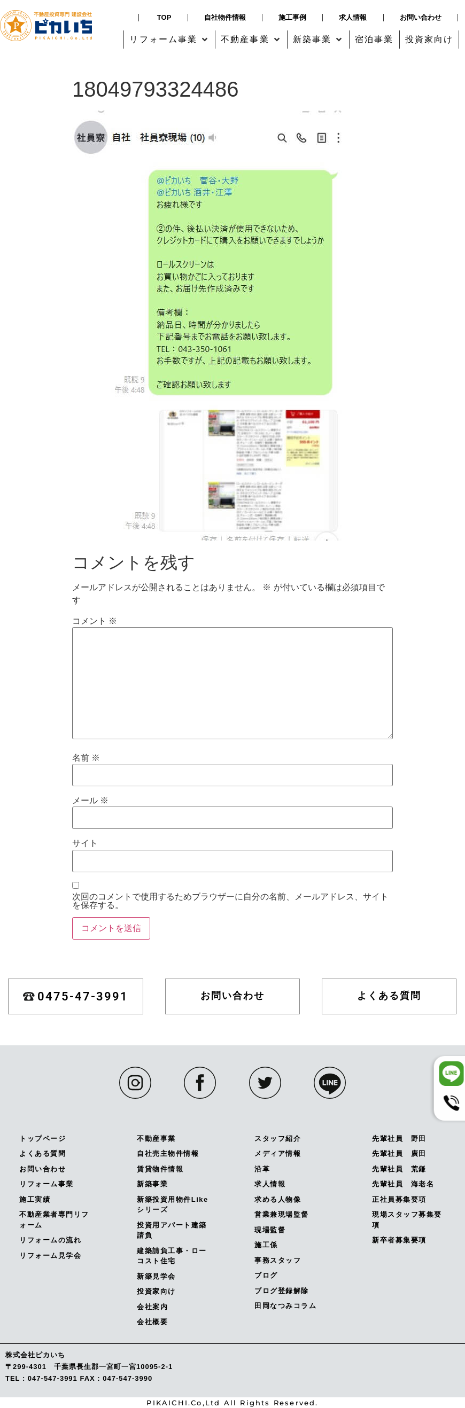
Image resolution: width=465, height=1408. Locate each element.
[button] (169, 39)
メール (90, 800)
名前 (86, 758)
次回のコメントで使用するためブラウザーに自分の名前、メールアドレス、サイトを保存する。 (230, 901)
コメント (94, 621)
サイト (85, 843)
